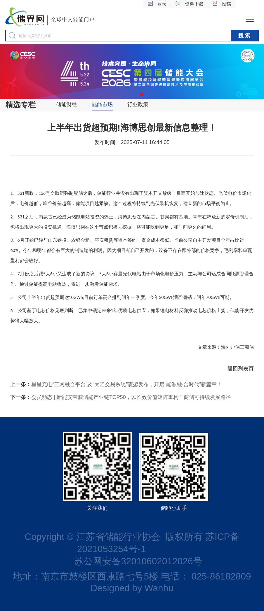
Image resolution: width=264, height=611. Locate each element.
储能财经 (66, 104)
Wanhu (159, 588)
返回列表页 (240, 369)
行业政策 (137, 104)
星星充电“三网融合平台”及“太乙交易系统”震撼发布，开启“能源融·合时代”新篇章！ (116, 384)
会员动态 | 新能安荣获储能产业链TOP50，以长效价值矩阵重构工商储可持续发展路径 (120, 397)
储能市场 (102, 105)
